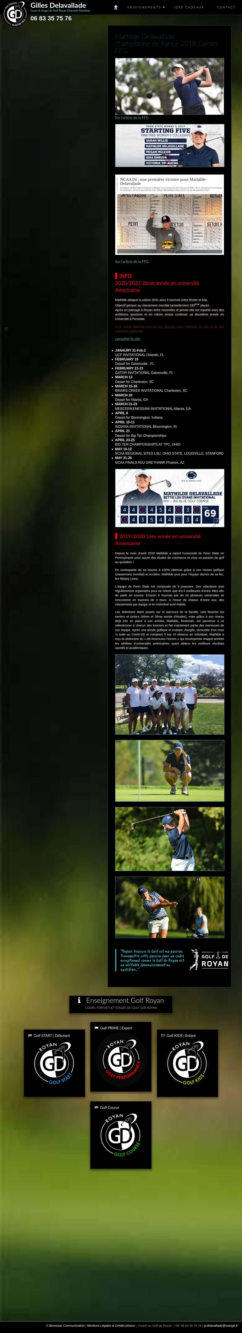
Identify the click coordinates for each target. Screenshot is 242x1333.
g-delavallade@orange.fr (221, 1325)
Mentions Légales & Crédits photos (111, 1325)
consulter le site (127, 338)
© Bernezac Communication (65, 1325)
